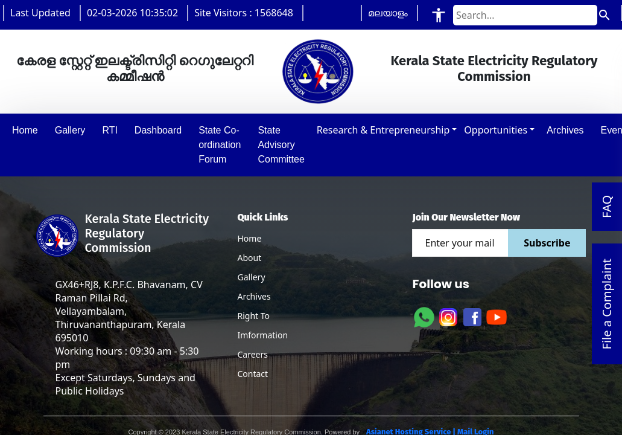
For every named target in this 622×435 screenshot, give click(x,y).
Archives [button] (565, 130)
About (249, 257)
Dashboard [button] (158, 130)
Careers (252, 354)
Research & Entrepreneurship (383, 130)
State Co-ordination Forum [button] (219, 144)
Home (249, 238)
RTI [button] (109, 130)
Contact (252, 373)
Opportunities (495, 130)
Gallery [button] (70, 130)
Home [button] (25, 130)
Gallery (251, 277)
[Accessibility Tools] (438, 15)
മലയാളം (388, 12)
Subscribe (547, 243)
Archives (253, 296)
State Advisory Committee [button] (281, 144)
